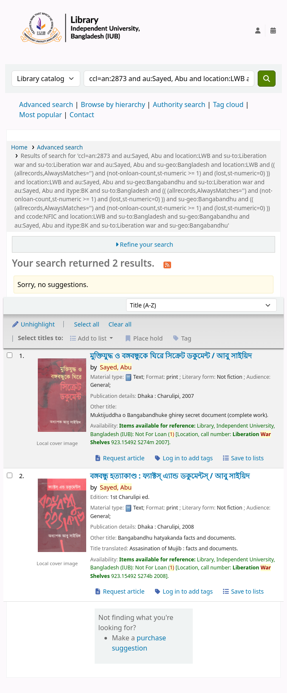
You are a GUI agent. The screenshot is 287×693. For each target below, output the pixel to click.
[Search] (267, 78)
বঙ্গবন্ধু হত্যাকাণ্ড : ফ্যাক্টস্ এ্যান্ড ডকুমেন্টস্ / (170, 476)
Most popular (40, 114)
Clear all (120, 324)
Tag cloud (228, 104)
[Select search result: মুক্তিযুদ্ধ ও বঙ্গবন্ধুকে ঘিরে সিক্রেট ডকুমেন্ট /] (9, 355)
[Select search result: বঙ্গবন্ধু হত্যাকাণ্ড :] (9, 475)
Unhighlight (33, 324)
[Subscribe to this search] (167, 264)
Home (19, 147)
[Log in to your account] (257, 31)
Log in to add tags (183, 458)
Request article (119, 458)
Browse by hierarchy (113, 104)
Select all (86, 324)
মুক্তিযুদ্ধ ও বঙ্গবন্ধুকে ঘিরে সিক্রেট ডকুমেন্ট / (170, 356)
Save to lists (243, 458)
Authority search (179, 104)
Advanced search (46, 104)
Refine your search (146, 244)
